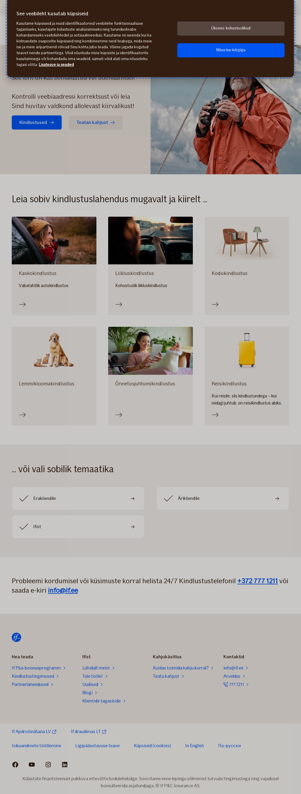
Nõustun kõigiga (230, 49)
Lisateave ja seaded (56, 64)
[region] (150, 38)
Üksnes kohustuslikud (231, 28)
